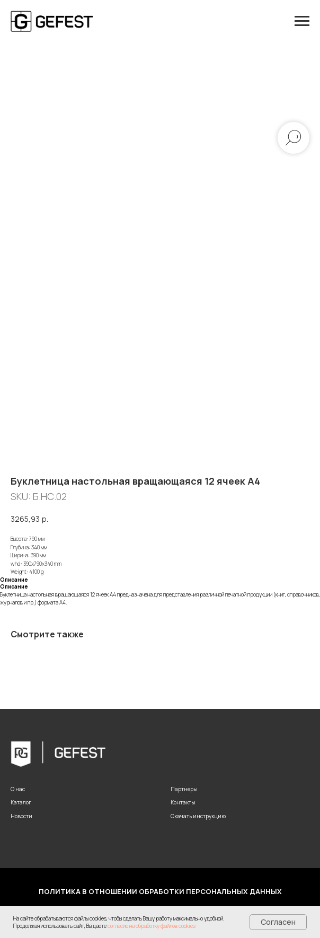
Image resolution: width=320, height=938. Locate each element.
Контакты (183, 802)
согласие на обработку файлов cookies (151, 926)
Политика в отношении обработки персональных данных (160, 891)
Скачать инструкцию (198, 816)
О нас (18, 789)
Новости (21, 816)
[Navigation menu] (302, 21)
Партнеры (184, 789)
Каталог (21, 802)
